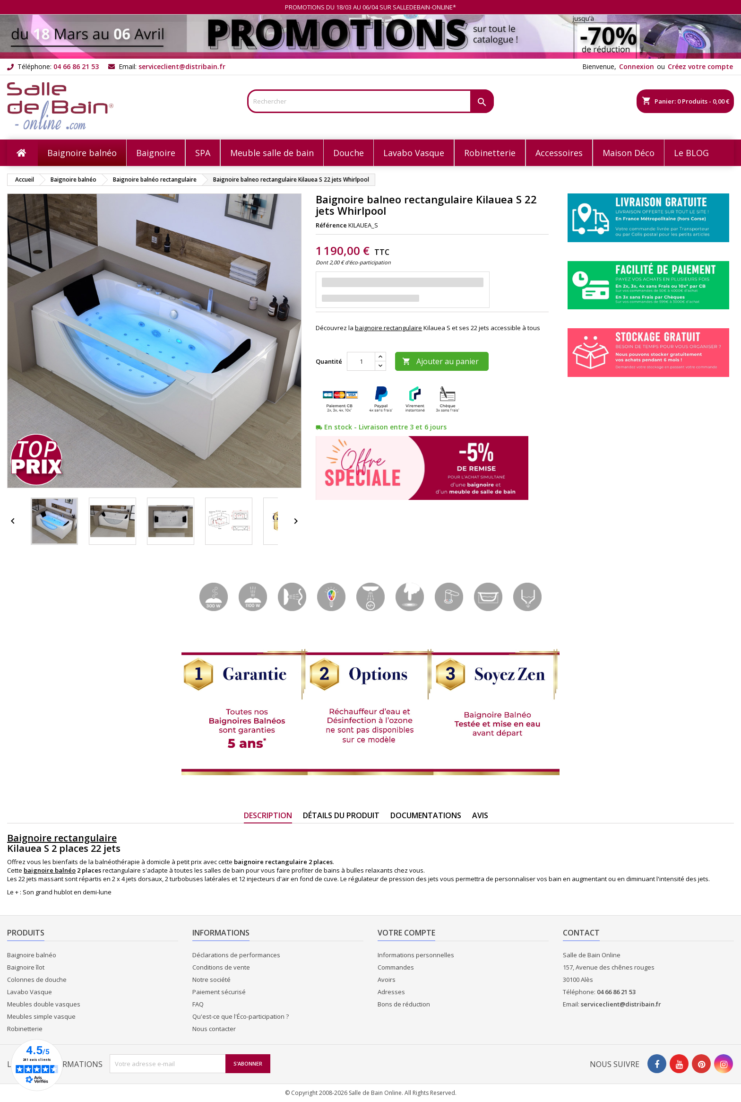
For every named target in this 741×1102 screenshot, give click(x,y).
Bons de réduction (404, 1004)
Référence (331, 225)
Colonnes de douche (37, 979)
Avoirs (387, 979)
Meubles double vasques (43, 1004)
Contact (581, 932)
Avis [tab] (480, 815)
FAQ (198, 1004)
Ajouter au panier (440, 361)
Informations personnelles (416, 955)
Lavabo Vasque (29, 992)
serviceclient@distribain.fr (181, 66)
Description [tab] (268, 815)
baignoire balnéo (50, 870)
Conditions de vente (221, 967)
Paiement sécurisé (219, 992)
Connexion (636, 66)
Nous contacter (214, 1028)
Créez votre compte (700, 66)
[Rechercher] (370, 101)
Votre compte (406, 932)
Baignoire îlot (25, 967)
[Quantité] (361, 361)
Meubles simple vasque (41, 1016)
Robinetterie (25, 1028)
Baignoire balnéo (31, 955)
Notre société (211, 979)
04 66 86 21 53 (76, 66)
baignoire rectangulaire (388, 328)
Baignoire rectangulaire (62, 837)
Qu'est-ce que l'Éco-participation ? (240, 1016)
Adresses (391, 992)
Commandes (396, 967)
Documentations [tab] (425, 815)
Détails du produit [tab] (341, 815)
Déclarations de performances (236, 955)
